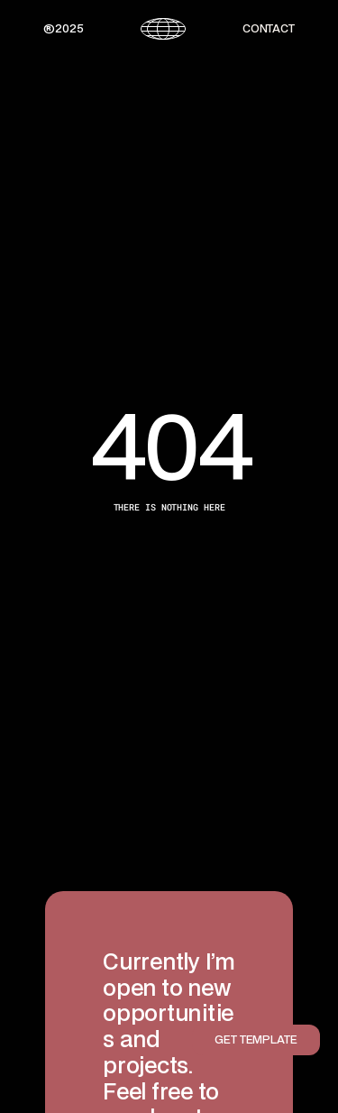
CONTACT (268, 28)
